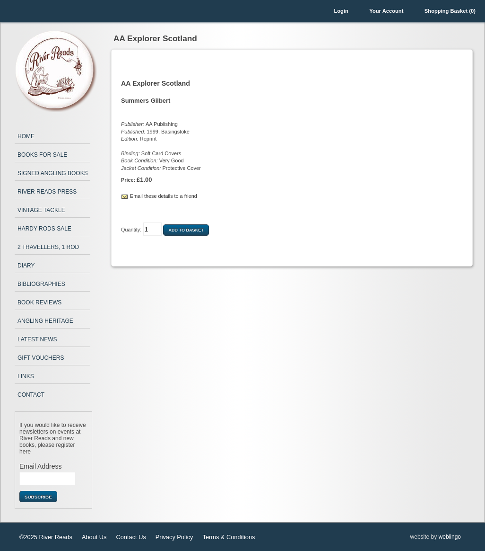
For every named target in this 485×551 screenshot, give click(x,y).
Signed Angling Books (52, 173)
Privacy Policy (174, 537)
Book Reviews (39, 302)
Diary (26, 265)
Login (341, 11)
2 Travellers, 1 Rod (48, 247)
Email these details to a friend (163, 196)
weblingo (450, 536)
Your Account (386, 11)
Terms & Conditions (228, 537)
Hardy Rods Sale (44, 228)
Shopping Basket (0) (450, 11)
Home (26, 136)
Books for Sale (42, 154)
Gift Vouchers (40, 358)
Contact (30, 394)
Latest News (37, 339)
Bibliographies (41, 284)
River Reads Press (47, 191)
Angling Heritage (45, 321)
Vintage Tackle (41, 210)
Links (25, 376)
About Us (94, 537)
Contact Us (131, 537)
